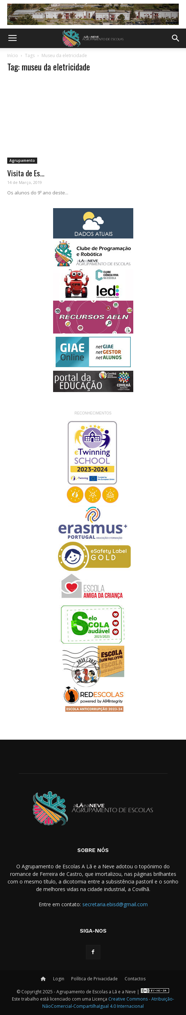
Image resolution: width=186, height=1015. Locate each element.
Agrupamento (22, 160)
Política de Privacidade (94, 979)
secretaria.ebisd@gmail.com (115, 904)
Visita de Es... (25, 173)
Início (12, 55)
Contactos (135, 979)
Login (58, 979)
